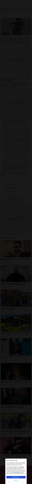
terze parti (22, 466)
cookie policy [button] (19, 464)
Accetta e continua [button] (16, 477)
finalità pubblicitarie (17, 472)
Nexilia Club (16, 480)
